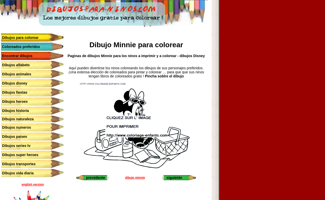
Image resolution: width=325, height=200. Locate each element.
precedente (95, 178)
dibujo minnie (135, 177)
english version (33, 184)
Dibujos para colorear (20, 38)
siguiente (174, 178)
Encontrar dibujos (17, 56)
